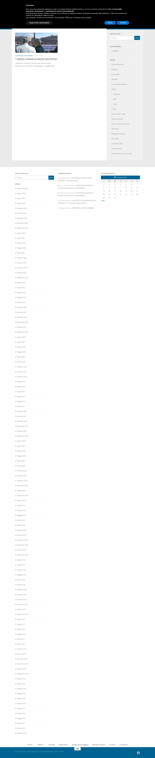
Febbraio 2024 (22, 258)
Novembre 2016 (22, 664)
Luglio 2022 (21, 342)
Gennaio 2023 (21, 312)
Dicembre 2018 (22, 540)
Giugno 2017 (21, 629)
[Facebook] (138, 26)
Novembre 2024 (22, 223)
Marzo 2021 (21, 406)
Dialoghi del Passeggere (64, 20)
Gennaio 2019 (21, 535)
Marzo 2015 (21, 728)
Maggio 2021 (21, 401)
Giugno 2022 (21, 347)
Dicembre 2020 (22, 421)
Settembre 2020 (22, 436)
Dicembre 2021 (22, 377)
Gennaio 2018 (21, 595)
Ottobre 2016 (21, 669)
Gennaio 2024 (21, 263)
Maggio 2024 (21, 248)
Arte (114, 99)
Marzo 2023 (21, 302)
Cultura (114, 109)
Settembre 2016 (22, 674)
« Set (103, 201)
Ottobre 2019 (21, 491)
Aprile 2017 (21, 639)
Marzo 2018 (21, 585)
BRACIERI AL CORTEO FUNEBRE (83, 208)
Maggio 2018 (21, 575)
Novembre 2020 (22, 426)
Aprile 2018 (21, 580)
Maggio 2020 (21, 456)
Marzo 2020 (21, 466)
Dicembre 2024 (22, 218)
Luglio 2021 (21, 392)
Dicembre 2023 (22, 268)
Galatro (27, 20)
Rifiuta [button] (110, 752)
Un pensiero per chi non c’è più (122, 154)
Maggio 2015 (21, 718)
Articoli (17, 20)
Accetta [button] (123, 752)
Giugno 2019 (21, 510)
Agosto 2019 (21, 500)
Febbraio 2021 (22, 411)
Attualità (37, 20)
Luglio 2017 (21, 624)
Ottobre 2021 (21, 382)
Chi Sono (95, 20)
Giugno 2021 (21, 396)
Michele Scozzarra (82, 20)
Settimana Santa (117, 119)
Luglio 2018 (21, 565)
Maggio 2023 (21, 297)
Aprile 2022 (21, 357)
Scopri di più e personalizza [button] (39, 752)
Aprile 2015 (21, 723)
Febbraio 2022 (22, 367)
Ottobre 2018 (21, 550)
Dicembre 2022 (22, 317)
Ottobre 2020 (21, 431)
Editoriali (114, 69)
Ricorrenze (115, 139)
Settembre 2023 (22, 278)
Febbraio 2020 (22, 471)
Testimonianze (117, 149)
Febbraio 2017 (22, 649)
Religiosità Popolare (118, 134)
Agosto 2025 (21, 193)
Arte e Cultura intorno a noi (120, 124)
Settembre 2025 (22, 188)
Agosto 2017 (21, 619)
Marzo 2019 (21, 525)
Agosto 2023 (21, 283)
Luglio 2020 (21, 446)
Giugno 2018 (21, 570)
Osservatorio (48, 20)
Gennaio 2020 (21, 476)
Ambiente (116, 94)
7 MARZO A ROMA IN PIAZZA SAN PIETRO (36, 59)
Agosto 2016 (21, 679)
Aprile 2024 (21, 253)
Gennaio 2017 (21, 654)
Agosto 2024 (21, 233)
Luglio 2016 (21, 684)
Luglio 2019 (21, 505)
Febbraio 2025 (22, 208)
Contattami (105, 20)
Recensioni (115, 129)
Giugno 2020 (21, 451)
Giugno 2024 (21, 243)
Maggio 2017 (21, 634)
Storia (115, 104)
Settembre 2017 (22, 614)
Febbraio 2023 (22, 307)
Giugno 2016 (21, 689)
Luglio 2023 (21, 288)
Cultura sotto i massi (118, 114)
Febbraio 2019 (22, 530)
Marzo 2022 (21, 362)
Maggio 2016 (21, 694)
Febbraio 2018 (22, 590)
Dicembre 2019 (22, 481)
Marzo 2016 (21, 699)
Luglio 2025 (21, 198)
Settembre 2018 (22, 555)
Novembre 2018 (22, 545)
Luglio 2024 (21, 238)
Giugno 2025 (21, 203)
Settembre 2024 (22, 228)
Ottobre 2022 (21, 327)
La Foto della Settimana (24, 56)
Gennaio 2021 (21, 416)
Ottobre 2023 (21, 273)
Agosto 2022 (21, 337)
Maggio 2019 (21, 515)
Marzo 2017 (21, 644)
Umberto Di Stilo (117, 144)
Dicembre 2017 (22, 600)
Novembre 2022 (22, 322)
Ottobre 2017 (21, 609)
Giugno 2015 (21, 713)
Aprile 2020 (21, 461)
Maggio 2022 (21, 352)
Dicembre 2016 (22, 659)
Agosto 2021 (21, 387)
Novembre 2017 (22, 604)
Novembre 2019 (22, 486)
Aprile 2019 (21, 520)
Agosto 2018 (21, 560)
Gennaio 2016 (21, 703)
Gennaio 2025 (21, 213)
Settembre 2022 (22, 332)
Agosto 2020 (21, 441)
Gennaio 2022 (21, 372)
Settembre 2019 (22, 496)
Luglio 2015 (21, 708)
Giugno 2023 (21, 292)
